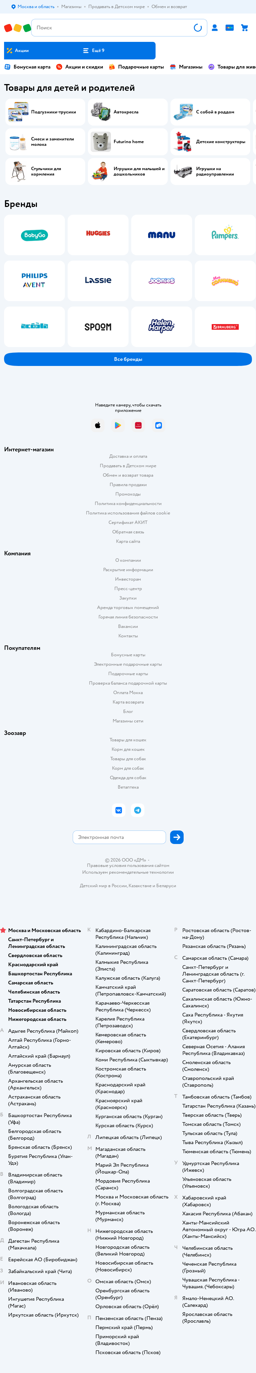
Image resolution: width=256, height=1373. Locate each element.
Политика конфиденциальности (128, 503)
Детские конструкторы (220, 141)
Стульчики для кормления (46, 171)
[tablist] (128, 281)
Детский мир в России (103, 886)
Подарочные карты (136, 66)
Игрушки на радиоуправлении (215, 171)
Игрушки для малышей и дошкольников (139, 171)
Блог (128, 711)
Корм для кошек (128, 749)
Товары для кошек (128, 740)
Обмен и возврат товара (128, 475)
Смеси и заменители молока (52, 141)
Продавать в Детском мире (128, 466)
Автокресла (126, 112)
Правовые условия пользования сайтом (128, 865)
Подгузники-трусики (53, 112)
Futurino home (129, 141)
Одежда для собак (128, 778)
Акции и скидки (79, 66)
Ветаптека (128, 787)
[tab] (32, 281)
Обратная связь (128, 532)
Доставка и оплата (128, 456)
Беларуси (166, 886)
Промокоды (128, 494)
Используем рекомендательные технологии (128, 872)
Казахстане (140, 886)
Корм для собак (128, 768)
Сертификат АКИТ (128, 522)
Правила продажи (128, 484)
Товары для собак (128, 759)
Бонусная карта (27, 66)
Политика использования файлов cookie (128, 513)
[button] (93, 50)
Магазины (186, 66)
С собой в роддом (215, 112)
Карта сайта (128, 541)
